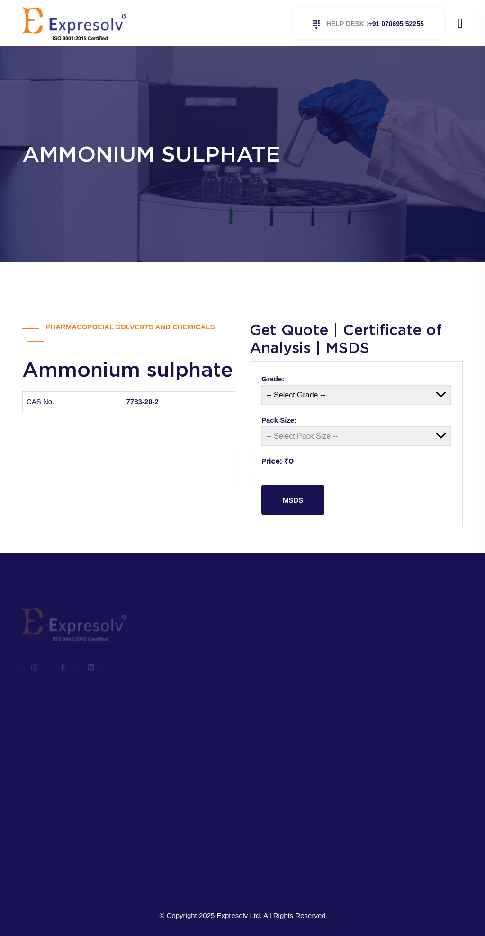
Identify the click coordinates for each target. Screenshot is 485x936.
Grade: (272, 379)
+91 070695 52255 (368, 24)
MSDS (293, 500)
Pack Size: (278, 420)
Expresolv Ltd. (239, 915)
